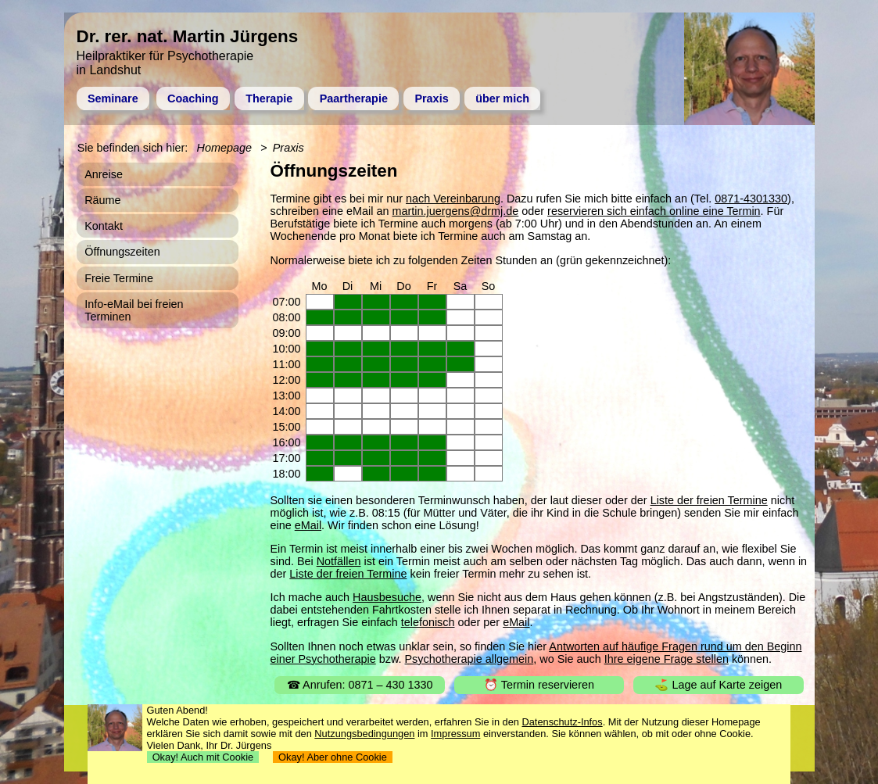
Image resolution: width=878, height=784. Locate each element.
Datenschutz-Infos (562, 722)
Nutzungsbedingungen (364, 733)
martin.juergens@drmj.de (455, 211)
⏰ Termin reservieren (539, 684)
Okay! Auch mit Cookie (203, 757)
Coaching (193, 98)
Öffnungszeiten (122, 251)
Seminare (113, 98)
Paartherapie (354, 98)
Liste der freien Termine (709, 500)
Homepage (224, 147)
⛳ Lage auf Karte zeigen (718, 684)
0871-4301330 (751, 198)
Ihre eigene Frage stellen (666, 659)
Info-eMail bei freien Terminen (133, 310)
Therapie (268, 98)
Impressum (455, 733)
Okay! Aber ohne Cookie (332, 757)
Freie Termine (118, 278)
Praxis (431, 98)
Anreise (103, 174)
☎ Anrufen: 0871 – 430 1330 (360, 684)
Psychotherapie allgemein (469, 659)
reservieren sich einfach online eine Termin (654, 211)
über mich (502, 98)
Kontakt (103, 226)
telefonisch (428, 622)
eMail (308, 525)
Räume (102, 200)
